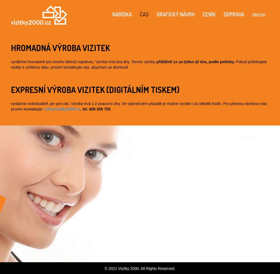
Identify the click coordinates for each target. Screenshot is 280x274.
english (258, 14)
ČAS (144, 14)
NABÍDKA (122, 14)
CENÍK (209, 14)
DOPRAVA (234, 14)
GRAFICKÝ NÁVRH (176, 14)
